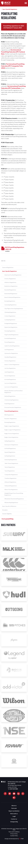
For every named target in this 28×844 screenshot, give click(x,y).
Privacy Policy (14, 833)
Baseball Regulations (10, 290)
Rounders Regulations (10, 418)
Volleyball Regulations (10, 485)
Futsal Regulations (9, 342)
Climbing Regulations (10, 312)
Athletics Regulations (10, 282)
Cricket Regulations (9, 316)
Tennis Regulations (9, 467)
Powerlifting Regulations (11, 411)
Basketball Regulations (10, 293)
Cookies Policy (14, 835)
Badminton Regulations (10, 286)
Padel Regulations (9, 403)
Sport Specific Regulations (10, 9)
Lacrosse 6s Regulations (11, 387)
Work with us (14, 813)
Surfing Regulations (9, 456)
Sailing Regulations (9, 441)
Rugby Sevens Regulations (11, 433)
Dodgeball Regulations (10, 323)
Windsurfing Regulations (11, 502)
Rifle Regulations (9, 415)
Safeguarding (14, 821)
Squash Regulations (9, 452)
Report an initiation (14, 811)
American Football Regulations (12, 275)
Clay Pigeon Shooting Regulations (13, 308)
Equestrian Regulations (10, 327)
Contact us (14, 819)
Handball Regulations (10, 357)
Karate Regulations (9, 375)
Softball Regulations (10, 448)
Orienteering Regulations (11, 400)
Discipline (5, 510)
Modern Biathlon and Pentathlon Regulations (13, 391)
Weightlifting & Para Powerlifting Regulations (13, 494)
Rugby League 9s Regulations (12, 429)
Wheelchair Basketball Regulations (14, 498)
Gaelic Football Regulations (12, 346)
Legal (14, 816)
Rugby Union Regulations (11, 437)
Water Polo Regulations (11, 489)
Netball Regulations (9, 396)
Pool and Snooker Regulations (12, 407)
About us (14, 805)
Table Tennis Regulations (11, 463)
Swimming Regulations (10, 459)
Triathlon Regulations (10, 478)
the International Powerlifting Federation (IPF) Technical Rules (13, 52)
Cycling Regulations (9, 319)
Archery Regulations (10, 278)
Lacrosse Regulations (10, 383)
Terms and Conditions (14, 831)
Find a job (14, 808)
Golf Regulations (9, 349)
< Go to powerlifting (7, 519)
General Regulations (7, 267)
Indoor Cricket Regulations (11, 364)
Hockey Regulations (10, 360)
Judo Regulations (9, 372)
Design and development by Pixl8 (14, 838)
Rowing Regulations (9, 422)
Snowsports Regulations (11, 444)
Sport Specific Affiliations (9, 506)
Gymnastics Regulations (11, 353)
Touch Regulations (9, 471)
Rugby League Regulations (11, 426)
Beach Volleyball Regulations (12, 297)
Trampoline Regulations (11, 474)
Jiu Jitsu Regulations (10, 368)
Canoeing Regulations (10, 304)
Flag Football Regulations (11, 334)
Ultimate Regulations (10, 482)
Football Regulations (10, 338)
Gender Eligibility (7, 513)
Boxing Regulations (9, 301)
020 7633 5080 (14, 789)
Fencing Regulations (9, 331)
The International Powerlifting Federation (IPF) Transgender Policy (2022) (12, 66)
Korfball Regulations (10, 379)
